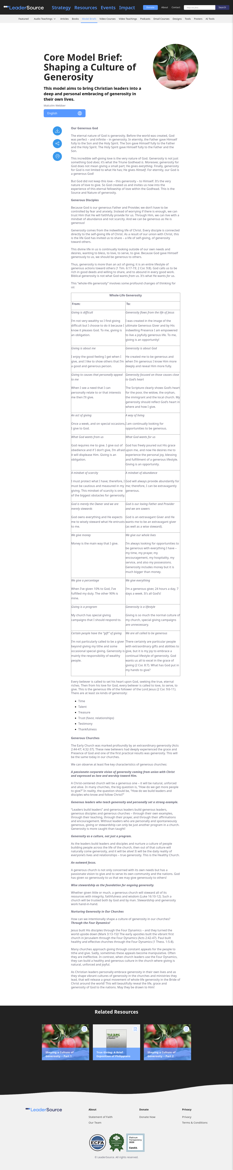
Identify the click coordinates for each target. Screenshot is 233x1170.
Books (75, 18)
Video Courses (108, 18)
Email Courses (161, 18)
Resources (85, 7)
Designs (177, 18)
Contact (176, 7)
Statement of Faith (101, 1117)
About (164, 7)
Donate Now (147, 1117)
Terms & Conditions (195, 1122)
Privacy (186, 1117)
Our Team (95, 1122)
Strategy (61, 7)
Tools (188, 18)
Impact (127, 7)
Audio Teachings (43, 18)
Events (108, 7)
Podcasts (145, 18)
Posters (198, 18)
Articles (64, 18)
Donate (150, 7)
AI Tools (210, 18)
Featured (24, 18)
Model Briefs (89, 18)
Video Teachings (128, 18)
